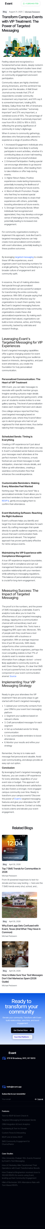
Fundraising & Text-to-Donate (14, 1129)
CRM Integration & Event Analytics (16, 1125)
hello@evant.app (14, 1087)
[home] (9, 3)
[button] (41, 3)
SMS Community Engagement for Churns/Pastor (16, 1143)
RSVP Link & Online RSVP (12, 1137)
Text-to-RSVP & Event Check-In (15, 1116)
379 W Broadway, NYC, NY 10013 (21, 1058)
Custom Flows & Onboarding (14, 1133)
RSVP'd (5, 501)
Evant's (17, 799)
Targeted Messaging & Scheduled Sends (19, 1120)
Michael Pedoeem (32, 12)
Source (13, 676)
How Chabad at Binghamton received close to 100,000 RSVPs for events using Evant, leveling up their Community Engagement (21, 1176)
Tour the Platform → (22, 1037)
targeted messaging (24, 257)
